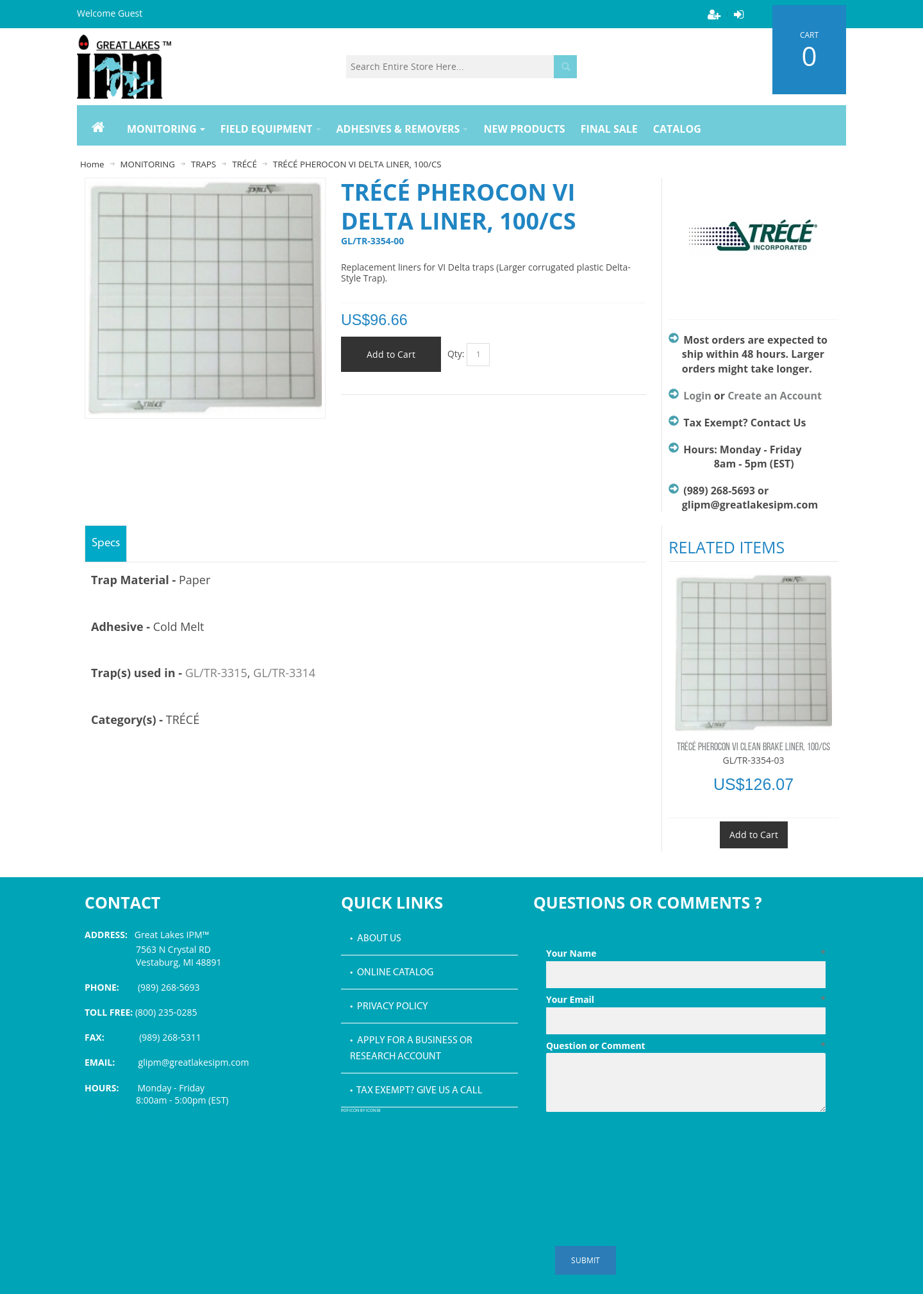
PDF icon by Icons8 (361, 1111)
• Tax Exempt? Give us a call (416, 1091)
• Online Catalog (391, 973)
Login (697, 396)
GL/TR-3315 (216, 672)
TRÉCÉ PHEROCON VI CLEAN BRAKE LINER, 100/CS (753, 748)
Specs (106, 543)
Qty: (456, 354)
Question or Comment (686, 1045)
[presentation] (643, 1148)
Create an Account (775, 396)
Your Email (686, 999)
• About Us (375, 939)
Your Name (686, 953)
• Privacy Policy (389, 1007)
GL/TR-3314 (284, 672)
